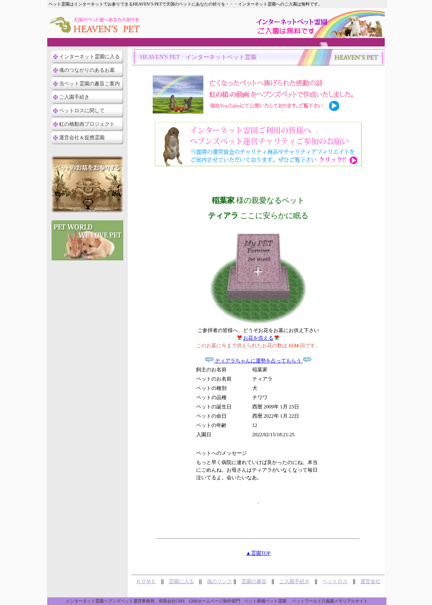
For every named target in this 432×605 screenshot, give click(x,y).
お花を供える (258, 338)
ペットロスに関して (82, 110)
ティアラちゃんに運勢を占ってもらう (258, 361)
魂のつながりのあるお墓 (87, 70)
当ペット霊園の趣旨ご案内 (89, 83)
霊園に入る (181, 581)
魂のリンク (219, 581)
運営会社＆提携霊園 (82, 137)
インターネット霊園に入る (89, 56)
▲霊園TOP (258, 553)
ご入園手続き (74, 97)
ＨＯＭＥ (146, 581)
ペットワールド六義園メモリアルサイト (330, 601)
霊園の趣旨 (254, 581)
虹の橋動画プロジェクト (87, 124)
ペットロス (335, 581)
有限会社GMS (172, 601)
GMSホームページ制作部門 (214, 601)
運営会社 (370, 581)
